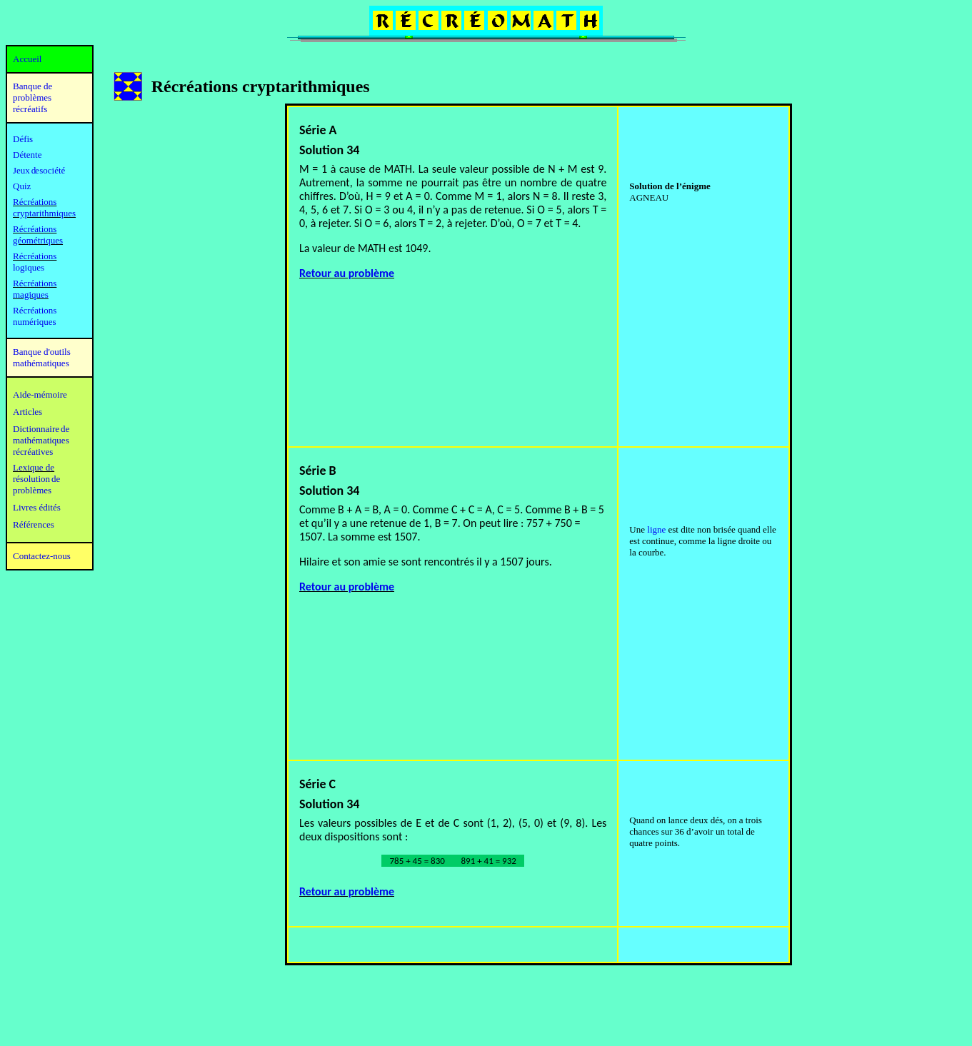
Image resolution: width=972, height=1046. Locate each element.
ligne (656, 529)
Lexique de (33, 467)
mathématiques (41, 440)
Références (33, 524)
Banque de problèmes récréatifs (32, 97)
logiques (28, 267)
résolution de (36, 478)
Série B (317, 470)
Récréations (34, 256)
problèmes (32, 490)
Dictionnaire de (41, 428)
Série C (317, 784)
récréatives (33, 451)
